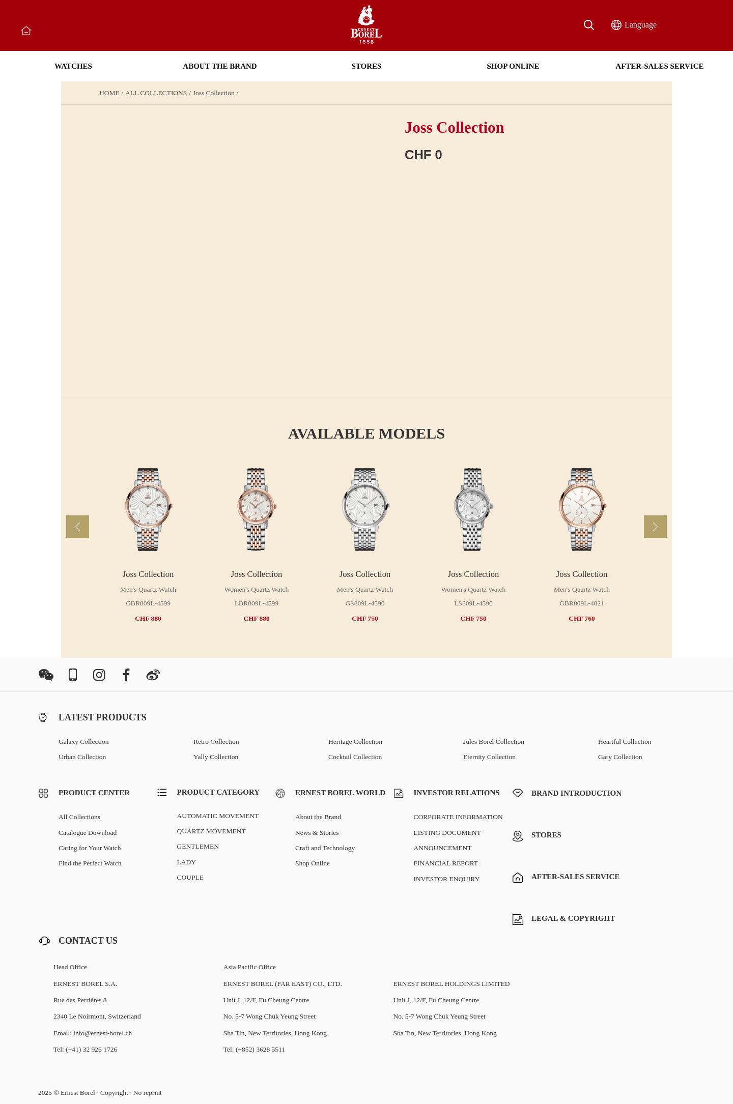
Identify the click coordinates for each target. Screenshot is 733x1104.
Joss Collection (214, 93)
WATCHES (73, 66)
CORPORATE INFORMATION (458, 817)
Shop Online (312, 863)
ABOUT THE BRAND (220, 66)
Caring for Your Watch (90, 848)
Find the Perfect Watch (90, 863)
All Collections (79, 817)
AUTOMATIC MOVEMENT (218, 816)
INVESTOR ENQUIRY (447, 879)
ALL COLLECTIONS (156, 93)
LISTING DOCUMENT (447, 832)
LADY (186, 862)
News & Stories (317, 832)
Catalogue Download (88, 832)
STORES (367, 66)
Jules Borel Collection (493, 741)
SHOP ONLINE (513, 66)
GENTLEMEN (198, 846)
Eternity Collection (489, 757)
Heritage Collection (355, 741)
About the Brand (318, 817)
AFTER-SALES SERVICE (659, 66)
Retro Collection (216, 741)
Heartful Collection (625, 741)
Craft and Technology (325, 848)
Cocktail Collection (355, 757)
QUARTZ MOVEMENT (211, 831)
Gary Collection (620, 757)
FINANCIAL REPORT (446, 863)
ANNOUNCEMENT (443, 848)
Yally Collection (215, 757)
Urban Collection (82, 757)
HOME (109, 93)
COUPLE (190, 877)
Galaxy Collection (84, 741)
